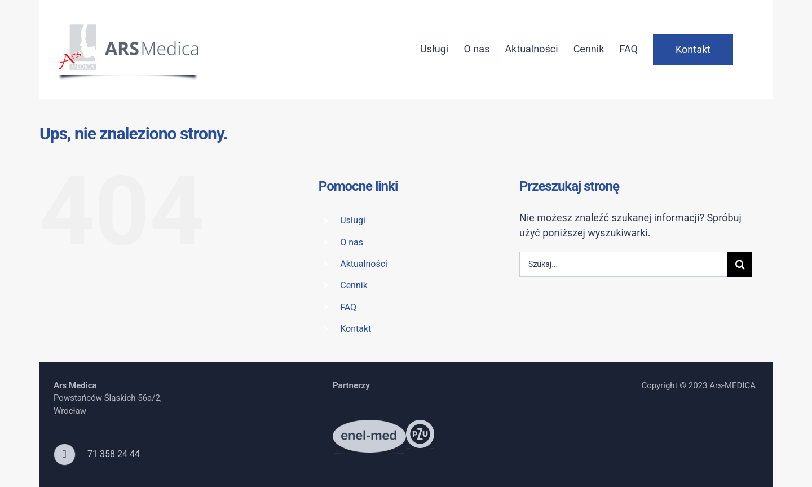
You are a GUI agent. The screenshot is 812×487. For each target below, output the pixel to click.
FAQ (348, 307)
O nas (351, 242)
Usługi (352, 220)
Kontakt (355, 328)
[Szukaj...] (623, 264)
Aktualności (363, 263)
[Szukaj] (739, 264)
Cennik (354, 285)
